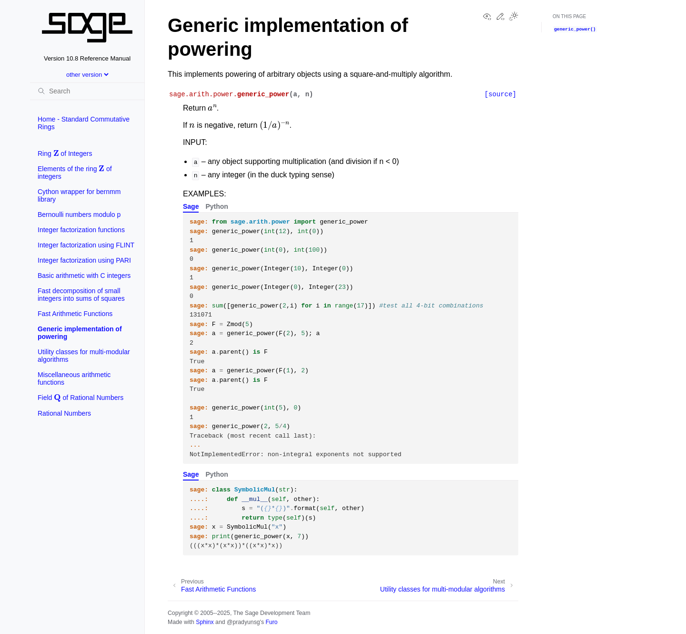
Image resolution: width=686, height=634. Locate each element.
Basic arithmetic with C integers (84, 275)
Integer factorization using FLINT (86, 245)
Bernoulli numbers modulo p (79, 214)
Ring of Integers (65, 152)
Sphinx (204, 622)
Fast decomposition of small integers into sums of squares (81, 294)
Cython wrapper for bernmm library (79, 195)
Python (216, 206)
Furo (271, 622)
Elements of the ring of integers (75, 171)
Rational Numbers (64, 413)
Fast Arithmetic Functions (75, 313)
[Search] (87, 91)
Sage (191, 206)
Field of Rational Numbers (80, 396)
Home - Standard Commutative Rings (84, 123)
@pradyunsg (243, 622)
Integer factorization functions (81, 230)
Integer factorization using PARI (84, 260)
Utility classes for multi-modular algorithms (84, 355)
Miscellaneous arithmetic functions (74, 378)
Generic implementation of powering (80, 332)
